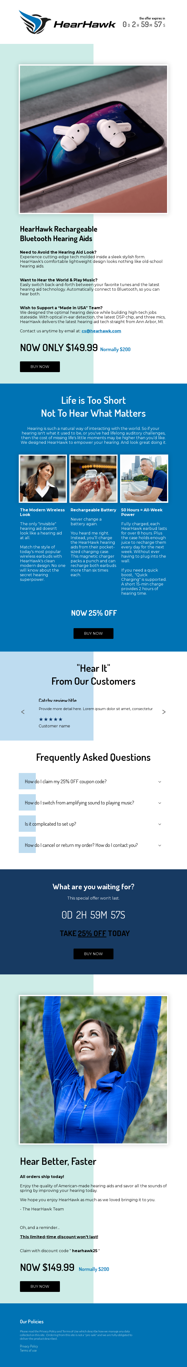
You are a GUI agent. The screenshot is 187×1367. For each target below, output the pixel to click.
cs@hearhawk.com (101, 331)
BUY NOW (40, 366)
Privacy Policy (29, 1346)
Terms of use (28, 1350)
